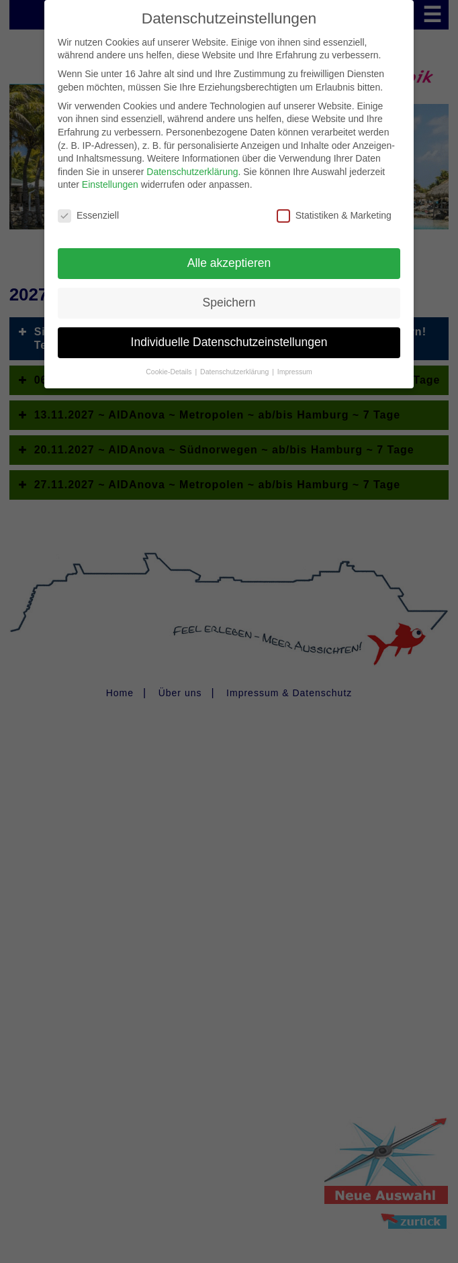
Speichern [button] (229, 293)
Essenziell (88, 206)
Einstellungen (110, 175)
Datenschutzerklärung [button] (235, 362)
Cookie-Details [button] (169, 362)
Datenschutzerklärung (192, 162)
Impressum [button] (294, 362)
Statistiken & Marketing (334, 206)
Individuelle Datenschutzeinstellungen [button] (229, 332)
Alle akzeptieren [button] (229, 253)
